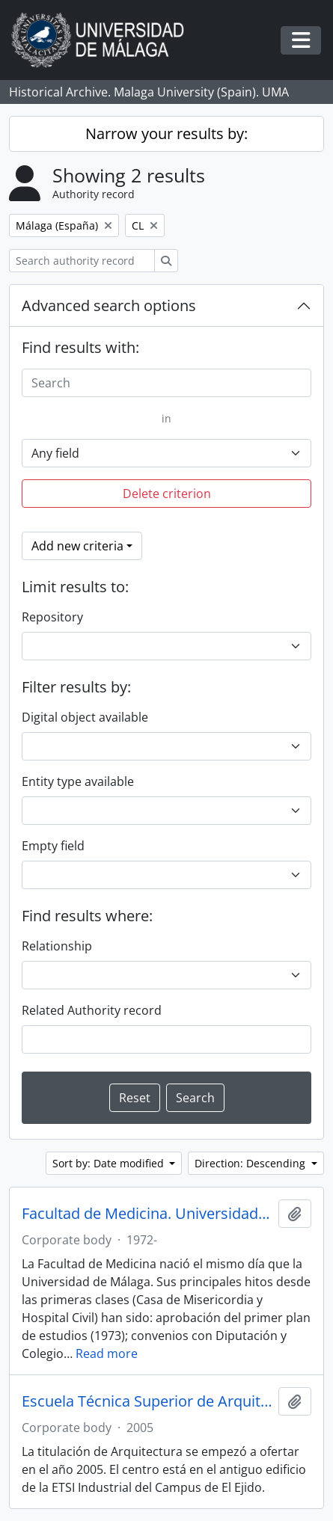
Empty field (53, 846)
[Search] (166, 383)
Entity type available (78, 781)
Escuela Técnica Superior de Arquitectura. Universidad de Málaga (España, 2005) (147, 1401)
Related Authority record (92, 1010)
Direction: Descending (251, 1163)
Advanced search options (109, 305)
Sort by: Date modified (109, 1163)
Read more (107, 1353)
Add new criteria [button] (77, 546)
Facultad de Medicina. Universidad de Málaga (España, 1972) (147, 1214)
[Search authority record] (82, 260)
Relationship (57, 946)
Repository (52, 617)
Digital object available (85, 717)
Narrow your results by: (166, 133)
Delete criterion (167, 493)
